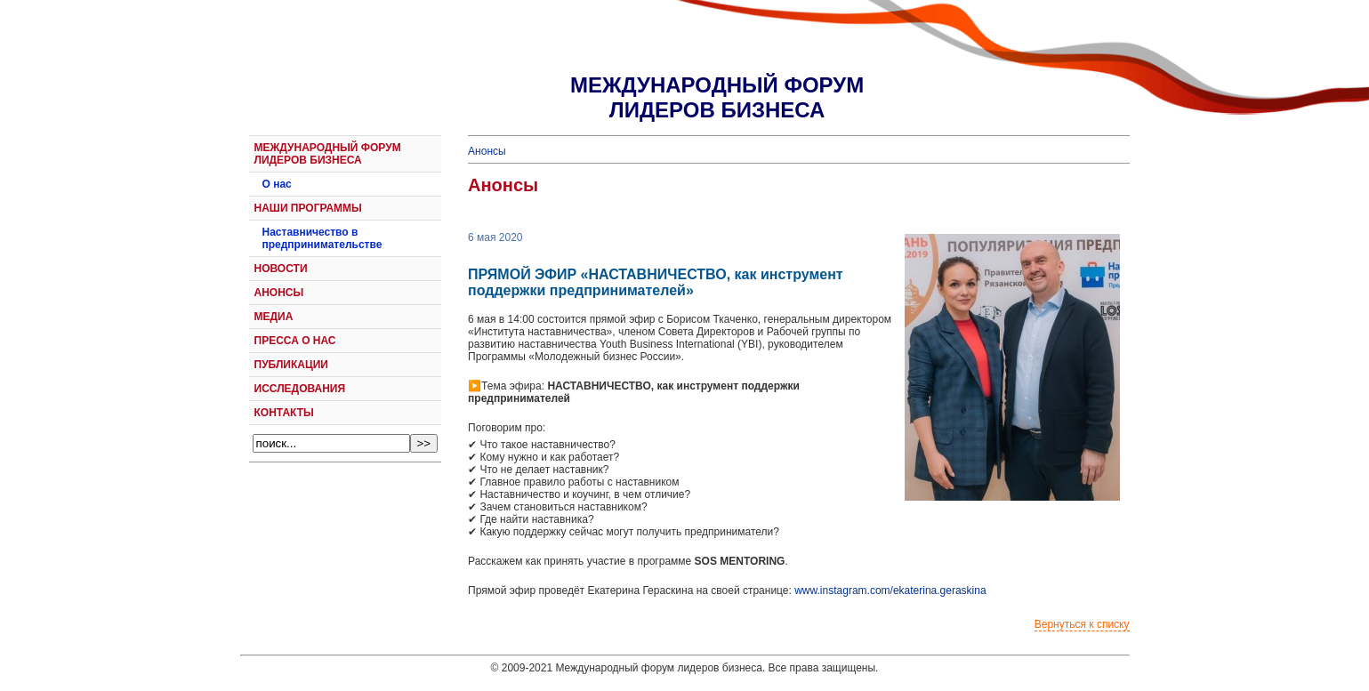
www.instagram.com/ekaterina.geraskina (890, 590)
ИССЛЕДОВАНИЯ (300, 388)
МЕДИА (274, 316)
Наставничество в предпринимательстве (322, 238)
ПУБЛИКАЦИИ (291, 364)
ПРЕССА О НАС (295, 340)
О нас (277, 184)
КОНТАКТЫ (284, 412)
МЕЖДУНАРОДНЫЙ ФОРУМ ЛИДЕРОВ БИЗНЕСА (327, 153)
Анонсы (487, 151)
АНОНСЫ (279, 292)
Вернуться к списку (1082, 624)
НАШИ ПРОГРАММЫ (308, 208)
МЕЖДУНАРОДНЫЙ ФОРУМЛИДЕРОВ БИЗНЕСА (717, 97)
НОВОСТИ (281, 268)
